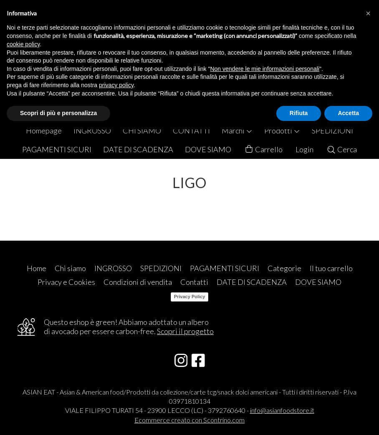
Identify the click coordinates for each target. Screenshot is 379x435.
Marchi (237, 130)
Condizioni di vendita (138, 282)
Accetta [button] (348, 113)
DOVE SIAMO (208, 149)
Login (304, 149)
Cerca (341, 149)
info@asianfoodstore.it (282, 410)
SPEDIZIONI (332, 130)
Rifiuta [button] (299, 113)
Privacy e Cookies (66, 282)
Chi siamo (70, 268)
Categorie (284, 268)
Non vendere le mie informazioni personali (264, 68)
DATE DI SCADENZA (138, 149)
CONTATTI (191, 130)
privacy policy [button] (116, 85)
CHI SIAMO (142, 130)
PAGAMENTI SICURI (56, 149)
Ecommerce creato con (189, 420)
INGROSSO (92, 130)
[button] (368, 13)
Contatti (194, 282)
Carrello (263, 149)
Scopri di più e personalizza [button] (58, 113)
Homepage (44, 130)
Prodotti (282, 130)
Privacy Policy (189, 296)
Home (36, 268)
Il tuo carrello (331, 268)
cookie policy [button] (23, 44)
